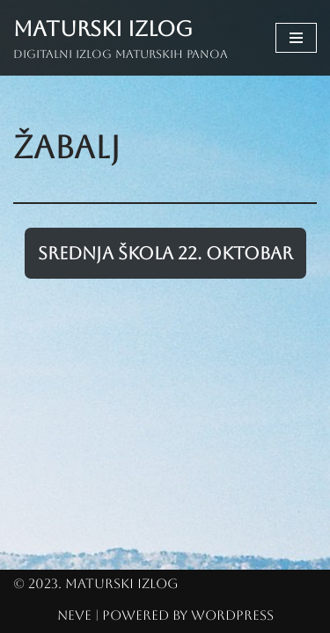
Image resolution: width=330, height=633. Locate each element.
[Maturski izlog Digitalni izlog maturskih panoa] (120, 37)
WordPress (232, 615)
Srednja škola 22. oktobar (165, 253)
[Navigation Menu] (296, 38)
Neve (74, 615)
